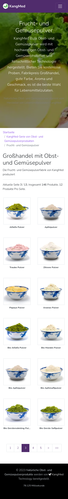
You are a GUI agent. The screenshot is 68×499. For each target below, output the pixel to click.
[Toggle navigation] (60, 6)
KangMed (57, 474)
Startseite (9, 132)
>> (57, 448)
